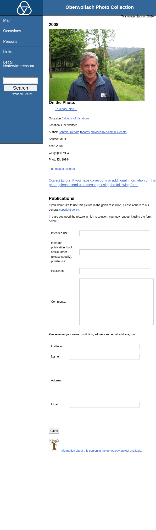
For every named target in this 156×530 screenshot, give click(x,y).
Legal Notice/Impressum (18, 64)
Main (7, 20)
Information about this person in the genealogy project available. (95, 472)
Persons (10, 41)
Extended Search (22, 95)
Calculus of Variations (75, 118)
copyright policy (69, 209)
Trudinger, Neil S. (66, 109)
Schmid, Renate (69, 132)
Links (7, 52)
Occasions (12, 31)
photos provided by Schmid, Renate (104, 132)
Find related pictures (62, 169)
